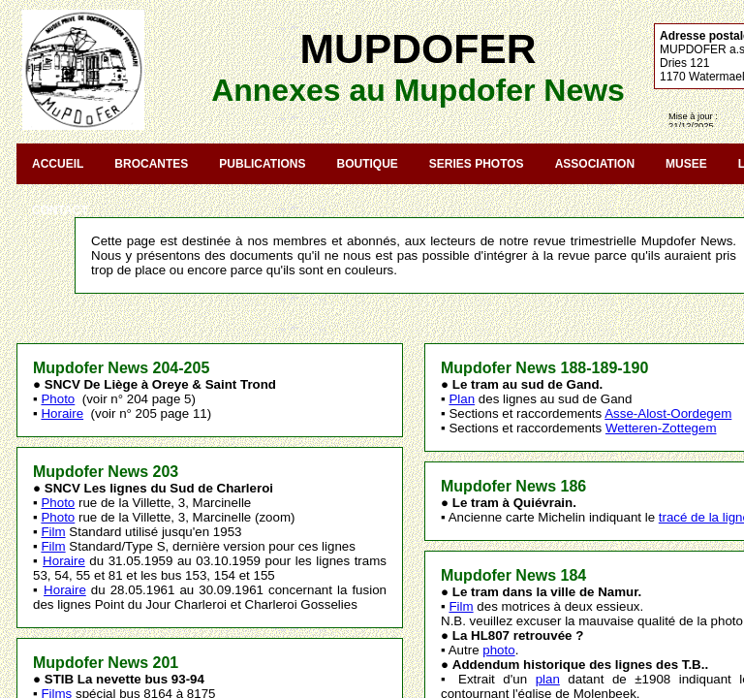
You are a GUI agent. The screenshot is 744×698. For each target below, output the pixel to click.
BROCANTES (151, 164)
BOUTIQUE (366, 164)
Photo (58, 399)
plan (548, 679)
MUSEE (686, 164)
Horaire (62, 413)
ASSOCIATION (595, 164)
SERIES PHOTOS (476, 164)
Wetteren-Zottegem (661, 428)
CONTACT (60, 210)
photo (498, 650)
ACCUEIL (57, 164)
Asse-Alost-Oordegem (667, 413)
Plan (462, 399)
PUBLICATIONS (262, 164)
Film (53, 531)
